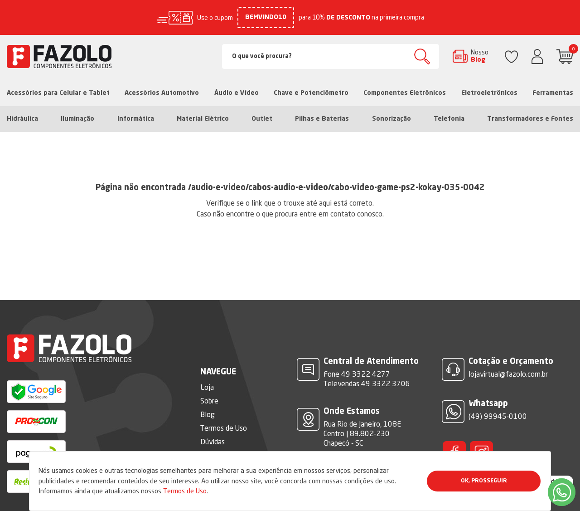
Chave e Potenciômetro (311, 93)
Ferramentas (552, 93)
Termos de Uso (185, 490)
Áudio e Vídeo (236, 93)
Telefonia (449, 119)
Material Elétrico (203, 119)
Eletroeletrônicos (489, 93)
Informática (135, 119)
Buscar (422, 56)
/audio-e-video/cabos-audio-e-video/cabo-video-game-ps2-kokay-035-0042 (336, 188)
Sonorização (391, 119)
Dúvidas (212, 441)
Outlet (261, 119)
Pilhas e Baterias (322, 119)
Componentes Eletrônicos (404, 93)
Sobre (209, 400)
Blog (207, 414)
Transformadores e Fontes (530, 119)
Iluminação (77, 119)
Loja (207, 387)
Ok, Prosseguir (484, 481)
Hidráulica (22, 119)
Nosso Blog (479, 56)
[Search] (331, 56)
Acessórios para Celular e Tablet (58, 93)
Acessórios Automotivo (162, 93)
